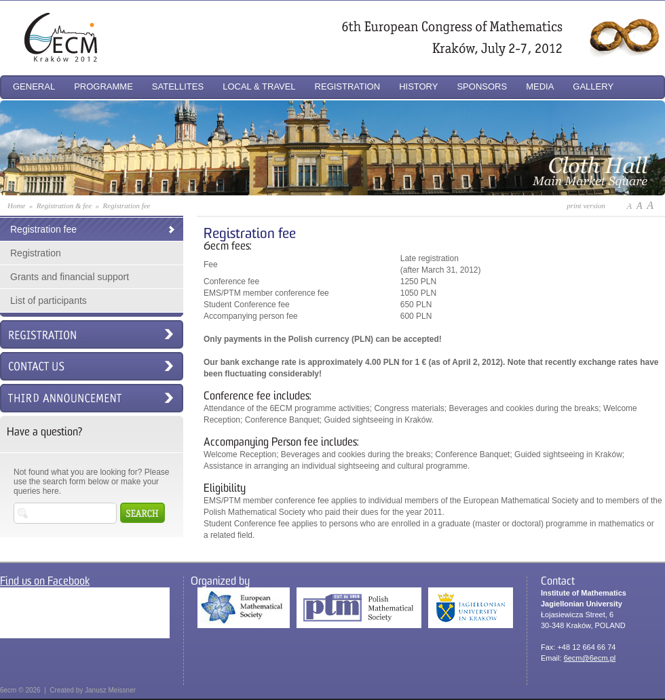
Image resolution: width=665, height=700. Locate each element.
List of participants (48, 300)
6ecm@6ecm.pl (590, 658)
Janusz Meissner (110, 690)
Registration (35, 253)
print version (586, 205)
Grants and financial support (69, 276)
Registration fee (43, 229)
